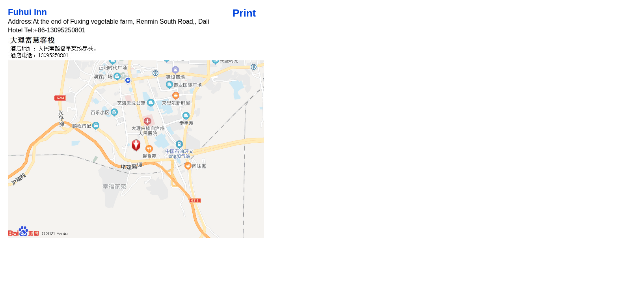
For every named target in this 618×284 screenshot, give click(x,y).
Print (244, 13)
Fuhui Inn (27, 12)
